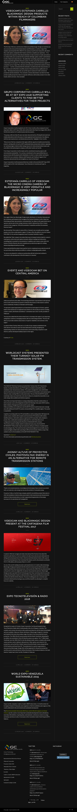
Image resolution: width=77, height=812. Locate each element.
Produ (11, 337)
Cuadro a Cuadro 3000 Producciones (12, 774)
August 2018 (61, 65)
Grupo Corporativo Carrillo (14, 809)
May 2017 (61, 71)
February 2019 (62, 63)
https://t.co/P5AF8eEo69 (36, 758)
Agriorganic (6, 780)
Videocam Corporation (9, 761)
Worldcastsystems (36, 437)
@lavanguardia (38, 756)
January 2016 (61, 75)
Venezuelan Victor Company (10, 766)
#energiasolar (35, 773)
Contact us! (13, 434)
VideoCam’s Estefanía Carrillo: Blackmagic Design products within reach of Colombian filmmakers (65, 20)
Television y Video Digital (9, 769)
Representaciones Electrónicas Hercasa (12, 758)
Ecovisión (6, 772)
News (27, 8)
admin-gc (37, 83)
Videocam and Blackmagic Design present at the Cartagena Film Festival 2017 (27, 523)
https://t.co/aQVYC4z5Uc (36, 775)
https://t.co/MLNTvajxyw (36, 792)
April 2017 (61, 73)
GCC (31, 750)
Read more (27, 504)
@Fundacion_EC (36, 752)
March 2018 (61, 67)
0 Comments (28, 83)
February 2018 (62, 69)
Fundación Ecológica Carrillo (10, 782)
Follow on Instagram (63, 757)
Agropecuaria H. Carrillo (9, 777)
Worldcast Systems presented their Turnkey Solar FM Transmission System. (27, 356)
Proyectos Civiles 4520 (9, 764)
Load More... (63, 754)
